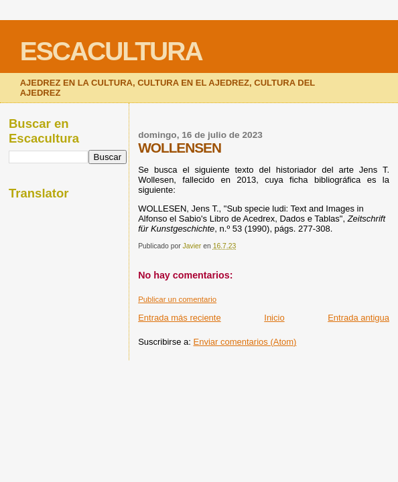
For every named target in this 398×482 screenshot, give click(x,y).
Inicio (274, 318)
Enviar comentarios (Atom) (245, 342)
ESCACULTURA (111, 51)
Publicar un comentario (177, 299)
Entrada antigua (358, 318)
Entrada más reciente (179, 318)
